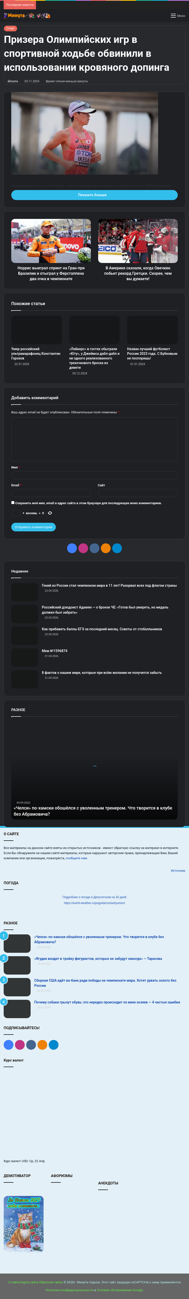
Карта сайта (29, 1282)
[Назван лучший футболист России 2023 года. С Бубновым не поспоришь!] (152, 330)
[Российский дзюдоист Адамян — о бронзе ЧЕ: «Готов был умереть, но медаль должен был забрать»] (24, 614)
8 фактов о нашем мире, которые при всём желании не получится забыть (102, 673)
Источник (178, 870)
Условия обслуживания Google (120, 1290)
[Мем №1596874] (24, 657)
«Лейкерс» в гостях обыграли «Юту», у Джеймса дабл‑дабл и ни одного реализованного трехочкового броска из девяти (94, 358)
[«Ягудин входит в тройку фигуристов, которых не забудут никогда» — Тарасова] (17, 965)
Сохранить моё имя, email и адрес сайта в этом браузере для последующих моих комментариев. (88, 503)
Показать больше (94, 195)
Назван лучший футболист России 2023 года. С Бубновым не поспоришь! (152, 353)
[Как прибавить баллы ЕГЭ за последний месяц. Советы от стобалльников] (24, 636)
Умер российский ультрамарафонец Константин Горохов (35, 353)
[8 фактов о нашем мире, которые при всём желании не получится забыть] (24, 679)
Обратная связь (51, 1282)
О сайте (14, 1282)
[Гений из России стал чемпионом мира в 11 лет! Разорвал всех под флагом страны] (24, 592)
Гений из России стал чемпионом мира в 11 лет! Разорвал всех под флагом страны (109, 585)
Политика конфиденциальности (69, 1290)
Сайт (101, 485)
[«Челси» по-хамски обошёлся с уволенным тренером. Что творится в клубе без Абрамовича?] (17, 943)
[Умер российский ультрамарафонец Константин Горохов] (36, 330)
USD (25, 1161)
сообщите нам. (77, 858)
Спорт (10, 28)
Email (16, 485)
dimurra (13, 81)
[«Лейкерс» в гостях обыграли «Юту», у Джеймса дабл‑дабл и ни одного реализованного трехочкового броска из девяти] (94, 330)
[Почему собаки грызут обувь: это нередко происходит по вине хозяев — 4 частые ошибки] (17, 1009)
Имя (15, 467)
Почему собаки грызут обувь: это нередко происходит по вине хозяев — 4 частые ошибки (107, 1002)
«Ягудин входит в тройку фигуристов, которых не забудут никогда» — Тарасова (98, 959)
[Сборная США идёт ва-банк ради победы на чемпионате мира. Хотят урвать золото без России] (17, 987)
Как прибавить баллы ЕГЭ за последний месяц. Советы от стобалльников (102, 629)
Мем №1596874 (54, 651)
